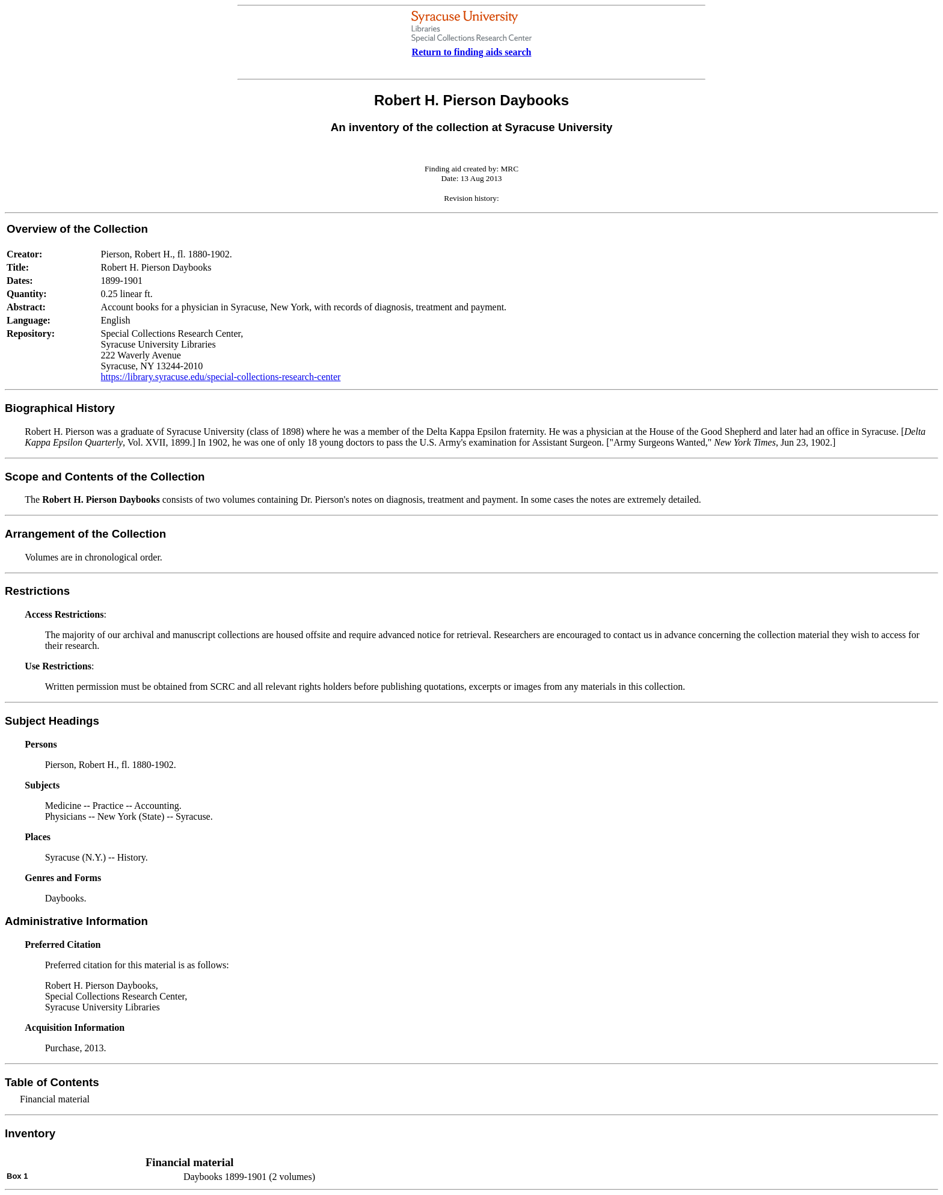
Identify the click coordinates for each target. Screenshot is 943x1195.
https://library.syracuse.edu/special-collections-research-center (221, 377)
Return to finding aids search (472, 52)
